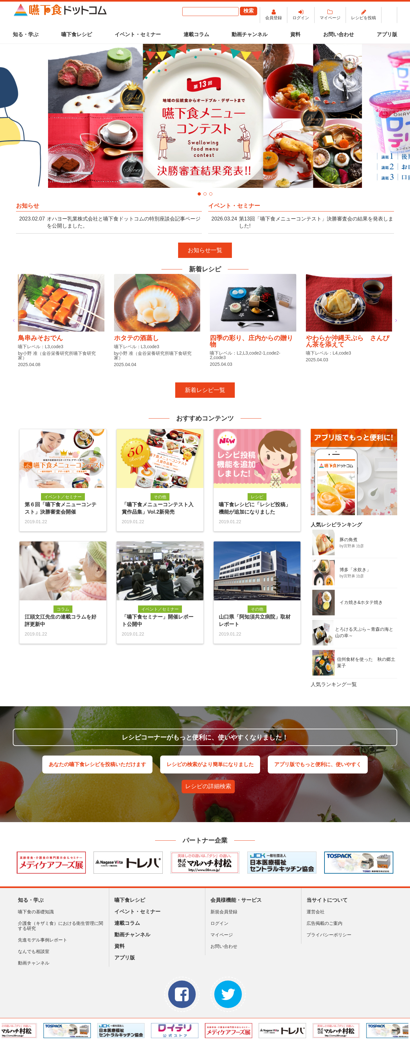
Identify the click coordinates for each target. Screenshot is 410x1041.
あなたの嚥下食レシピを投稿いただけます (97, 764)
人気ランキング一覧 (334, 684)
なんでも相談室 (33, 951)
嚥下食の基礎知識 (36, 911)
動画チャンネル (249, 34)
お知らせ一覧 (205, 250)
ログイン (300, 17)
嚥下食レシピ (76, 34)
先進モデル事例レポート (42, 939)
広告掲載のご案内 (324, 923)
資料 (295, 34)
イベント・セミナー (138, 34)
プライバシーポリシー (329, 934)
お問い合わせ (338, 34)
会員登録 (273, 17)
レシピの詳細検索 (208, 786)
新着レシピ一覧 (205, 390)
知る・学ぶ (25, 34)
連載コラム (196, 34)
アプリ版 (387, 34)
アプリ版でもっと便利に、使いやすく (317, 764)
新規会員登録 (223, 911)
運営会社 (315, 911)
